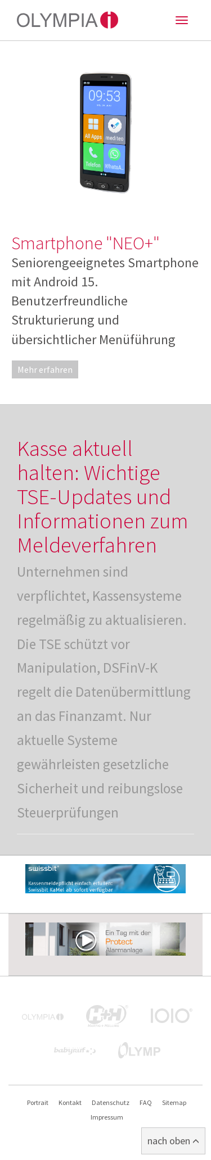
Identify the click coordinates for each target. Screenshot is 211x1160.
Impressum (107, 1117)
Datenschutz (110, 1102)
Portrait (37, 1102)
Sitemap (174, 1102)
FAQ (146, 1102)
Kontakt (70, 1102)
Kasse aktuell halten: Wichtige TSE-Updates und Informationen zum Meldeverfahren (102, 497)
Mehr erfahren (45, 369)
